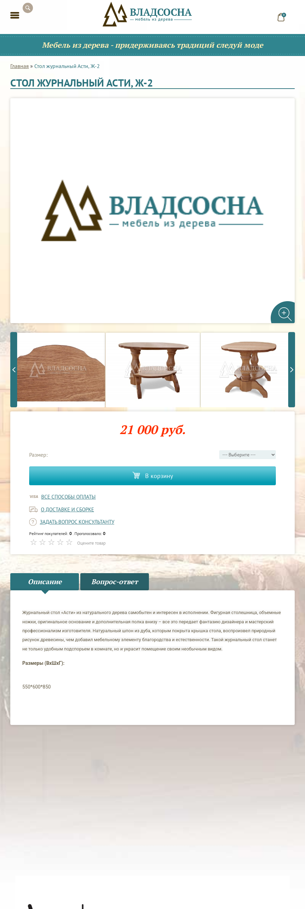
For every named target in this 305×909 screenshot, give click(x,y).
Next (291, 369)
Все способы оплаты (68, 496)
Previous (13, 369)
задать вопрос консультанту (77, 522)
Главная (19, 66)
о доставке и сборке (67, 509)
